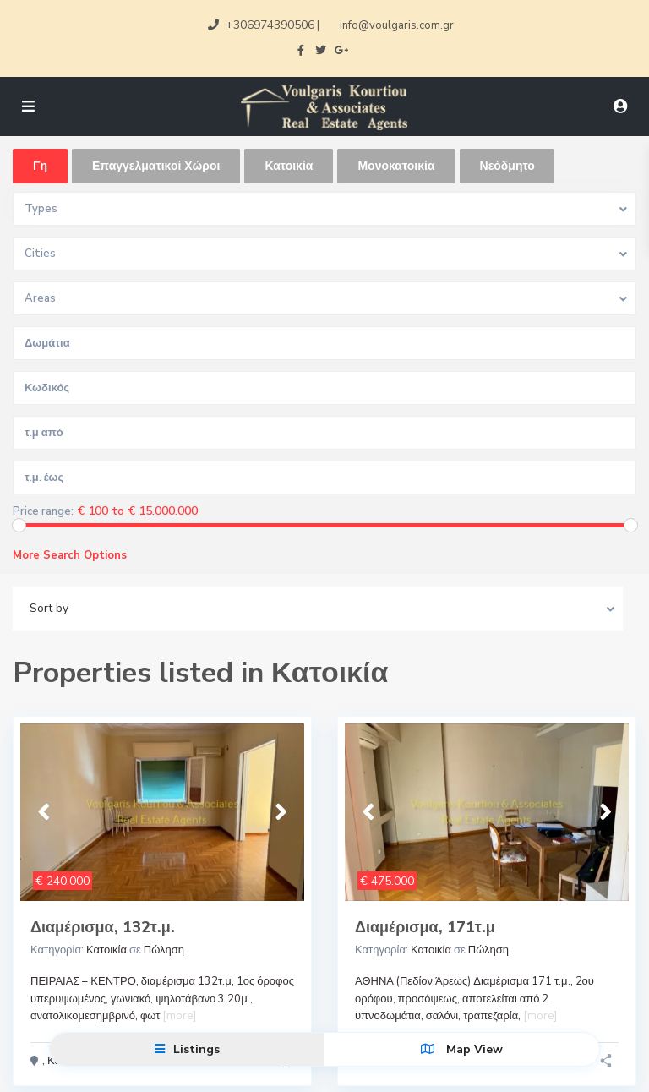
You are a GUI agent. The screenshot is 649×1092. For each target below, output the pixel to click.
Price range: (43, 511)
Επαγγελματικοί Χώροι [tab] (156, 166)
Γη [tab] (40, 166)
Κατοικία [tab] (289, 166)
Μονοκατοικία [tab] (395, 166)
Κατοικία (106, 950)
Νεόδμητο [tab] (507, 166)
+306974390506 (270, 25)
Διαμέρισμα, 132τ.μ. (102, 927)
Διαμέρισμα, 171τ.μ (425, 927)
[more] (179, 1016)
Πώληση (164, 950)
